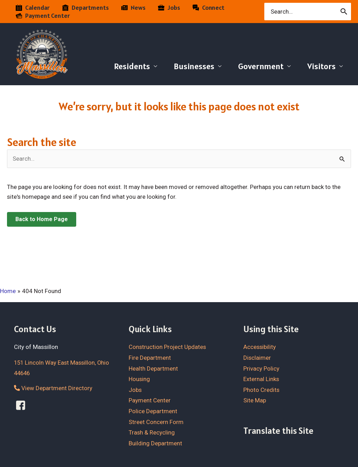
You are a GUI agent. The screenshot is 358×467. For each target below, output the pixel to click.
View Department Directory (53, 388)
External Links (261, 378)
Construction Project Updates (168, 346)
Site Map (254, 400)
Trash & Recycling (152, 432)
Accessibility (260, 346)
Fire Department (150, 357)
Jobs (135, 389)
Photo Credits (261, 389)
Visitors (321, 66)
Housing (139, 378)
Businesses (194, 66)
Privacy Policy (261, 368)
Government (261, 66)
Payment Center (150, 400)
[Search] (344, 11)
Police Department (153, 410)
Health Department (153, 368)
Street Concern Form (156, 421)
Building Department (155, 442)
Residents (132, 66)
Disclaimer (257, 357)
